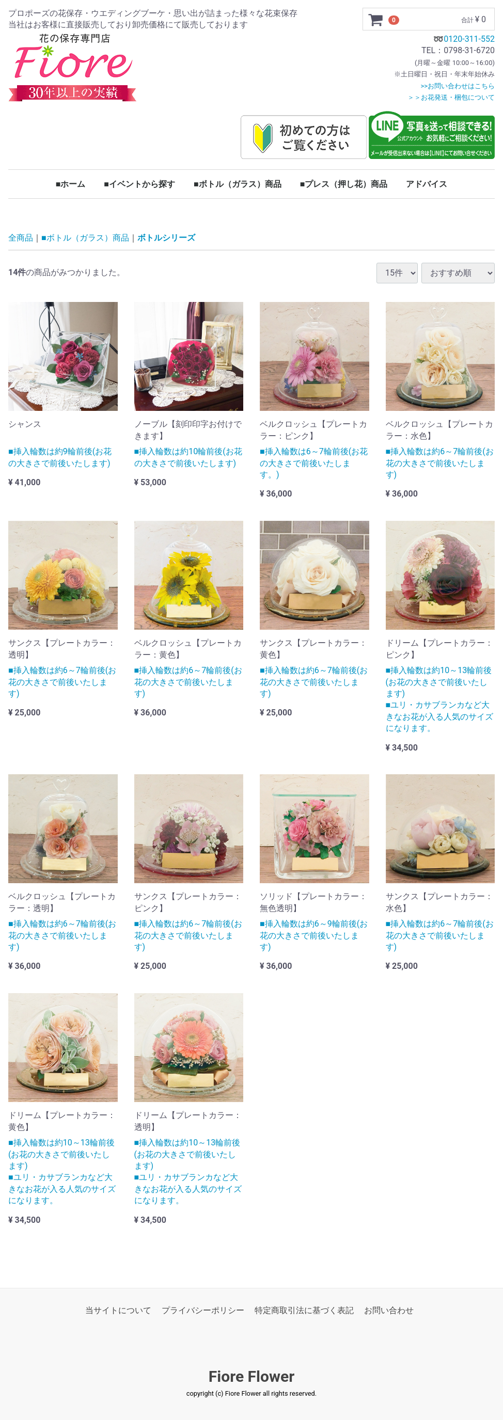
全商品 (20, 238)
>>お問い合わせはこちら (457, 86)
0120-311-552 (469, 39)
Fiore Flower (251, 1377)
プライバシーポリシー (203, 1310)
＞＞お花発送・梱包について (451, 97)
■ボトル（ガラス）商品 (237, 184)
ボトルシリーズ (166, 238)
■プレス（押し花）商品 (344, 184)
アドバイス (426, 184)
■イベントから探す (139, 184)
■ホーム (71, 184)
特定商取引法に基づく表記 (304, 1310)
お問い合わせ (389, 1310)
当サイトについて (118, 1310)
